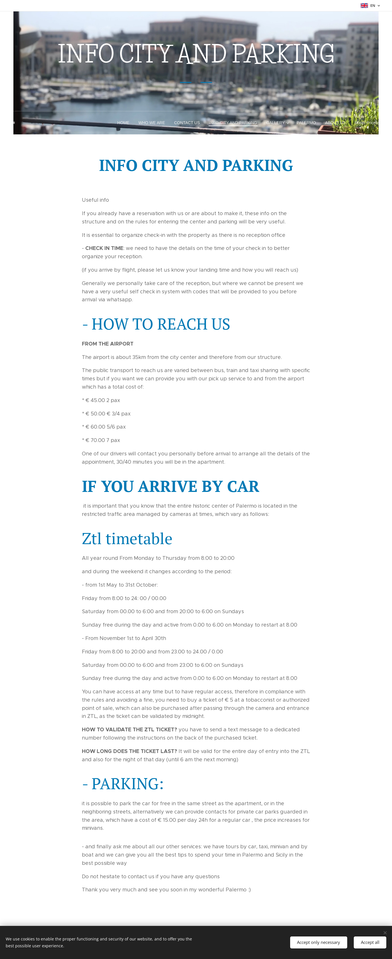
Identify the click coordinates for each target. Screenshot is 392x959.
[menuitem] (126, 123)
